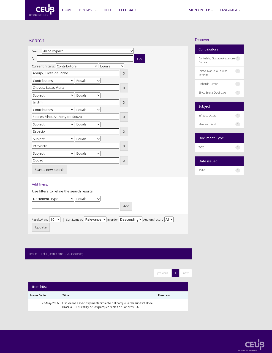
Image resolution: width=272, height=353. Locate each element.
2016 (202, 170)
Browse (88, 10)
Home (67, 10)
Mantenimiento (208, 124)
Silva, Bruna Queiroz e (212, 93)
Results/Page (40, 220)
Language (230, 10)
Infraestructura (208, 115)
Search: (36, 51)
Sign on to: (201, 10)
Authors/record (153, 220)
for (34, 59)
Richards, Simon (208, 84)
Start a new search (49, 169)
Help (108, 10)
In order (112, 220)
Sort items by (74, 220)
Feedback (127, 10)
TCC (201, 147)
